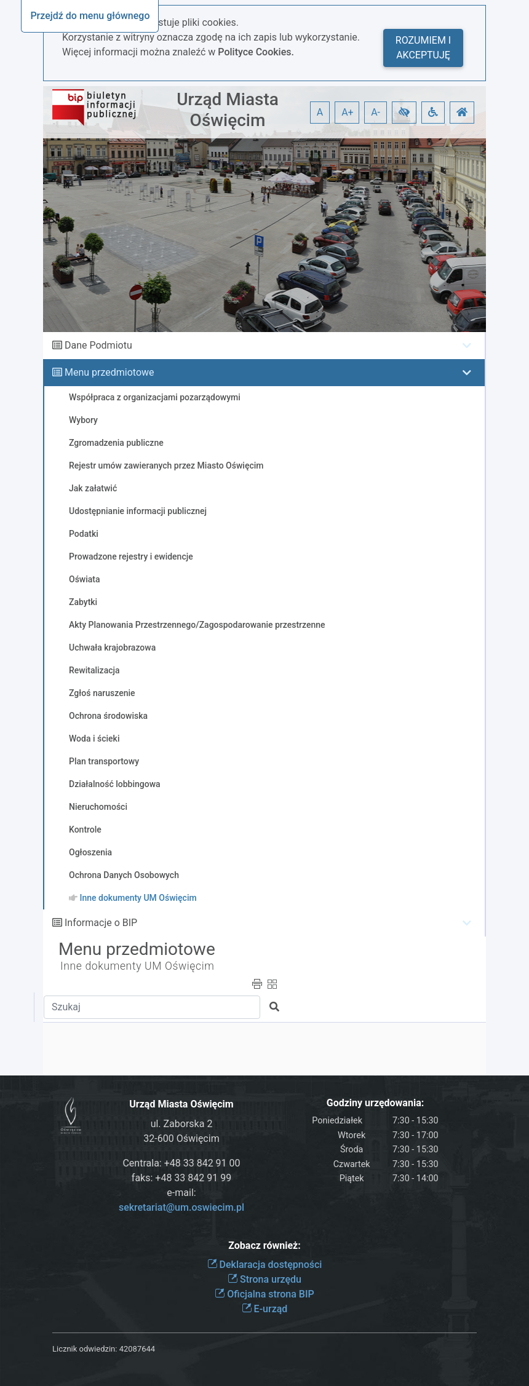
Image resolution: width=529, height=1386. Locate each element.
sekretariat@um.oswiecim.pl (181, 1207)
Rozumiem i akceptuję (423, 47)
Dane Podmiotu (98, 345)
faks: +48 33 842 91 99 (181, 1178)
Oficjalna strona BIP (264, 1294)
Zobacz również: (264, 1245)
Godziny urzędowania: (375, 1103)
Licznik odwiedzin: (84, 1348)
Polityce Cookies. (256, 52)
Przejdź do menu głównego (89, 16)
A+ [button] (347, 112)
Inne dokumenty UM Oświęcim (137, 966)
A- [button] (375, 112)
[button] (404, 112)
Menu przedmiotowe (109, 372)
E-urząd (265, 1309)
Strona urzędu (264, 1279)
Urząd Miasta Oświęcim (228, 109)
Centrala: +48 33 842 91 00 (181, 1163)
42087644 (137, 1348)
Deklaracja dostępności (264, 1264)
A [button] (320, 112)
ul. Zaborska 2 (182, 1124)
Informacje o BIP (101, 923)
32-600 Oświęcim (181, 1138)
